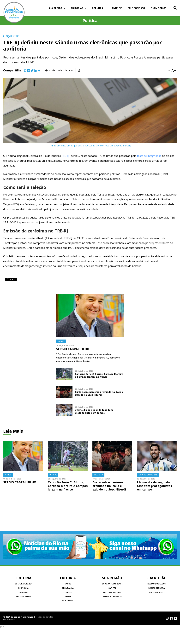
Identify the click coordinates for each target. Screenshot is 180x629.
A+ (173, 70)
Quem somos (158, 8)
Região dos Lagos (156, 584)
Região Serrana (156, 588)
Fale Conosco (136, 8)
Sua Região (55, 8)
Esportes (23, 592)
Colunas (97, 8)
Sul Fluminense (156, 592)
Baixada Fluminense (112, 584)
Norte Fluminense (112, 596)
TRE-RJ (65, 156)
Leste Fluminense (112, 592)
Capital (112, 588)
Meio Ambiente (23, 596)
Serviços (67, 592)
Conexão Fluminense (14, 12)
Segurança (68, 588)
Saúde (68, 584)
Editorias (77, 8)
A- (169, 70)
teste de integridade (149, 156)
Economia (23, 588)
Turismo (67, 596)
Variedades (67, 600)
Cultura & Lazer (23, 584)
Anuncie (117, 8)
